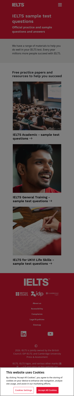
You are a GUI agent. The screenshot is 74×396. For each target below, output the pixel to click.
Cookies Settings (23, 390)
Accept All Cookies (47, 390)
